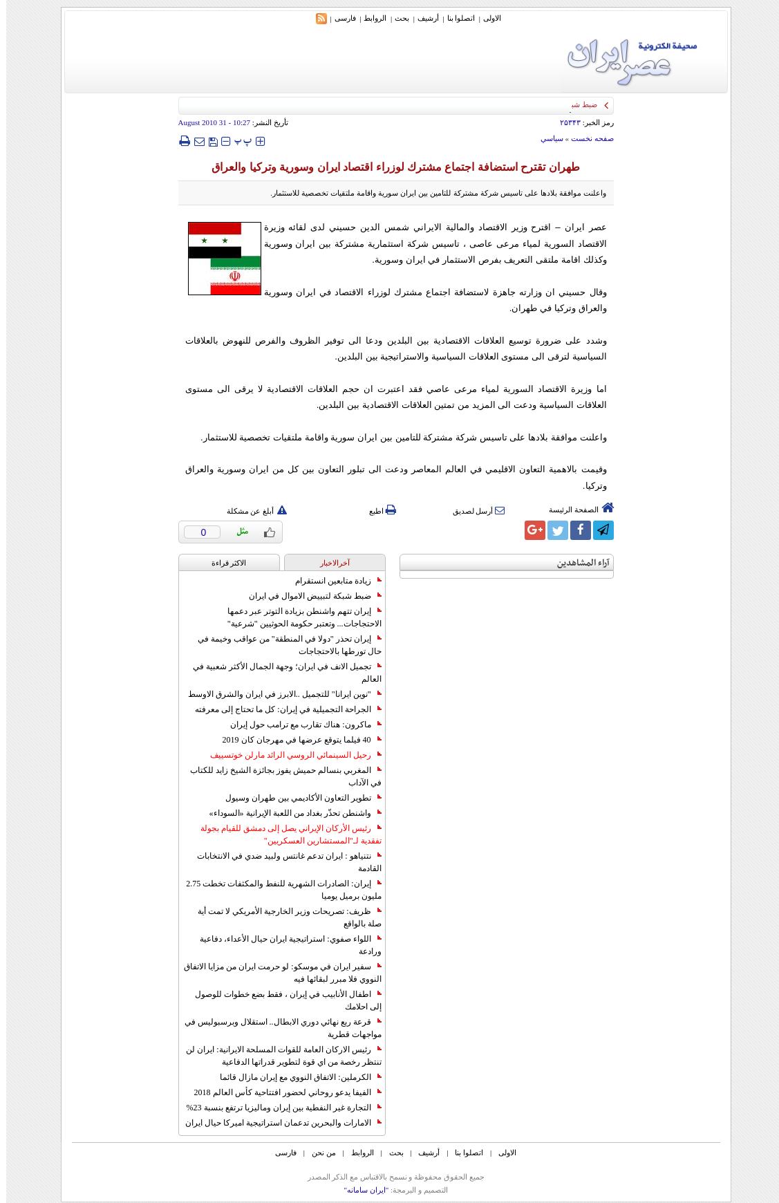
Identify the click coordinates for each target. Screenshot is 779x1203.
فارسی (339, 18)
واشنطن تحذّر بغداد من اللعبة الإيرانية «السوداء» (289, 813)
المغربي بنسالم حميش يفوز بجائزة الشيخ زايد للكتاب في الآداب (279, 776)
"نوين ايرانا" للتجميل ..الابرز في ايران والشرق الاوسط (278, 694)
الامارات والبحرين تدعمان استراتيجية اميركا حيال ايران (277, 1123)
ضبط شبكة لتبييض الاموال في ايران (309, 596)
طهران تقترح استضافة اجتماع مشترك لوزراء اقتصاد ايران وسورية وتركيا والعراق (389, 167)
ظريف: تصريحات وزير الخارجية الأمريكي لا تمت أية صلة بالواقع (283, 917)
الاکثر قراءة (223, 563)
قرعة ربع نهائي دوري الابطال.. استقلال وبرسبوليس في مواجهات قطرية (276, 1028)
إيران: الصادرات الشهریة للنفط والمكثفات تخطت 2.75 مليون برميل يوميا (277, 890)
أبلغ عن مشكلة (250, 511)
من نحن (318, 1152)
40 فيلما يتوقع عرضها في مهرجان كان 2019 (295, 740)
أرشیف (422, 18)
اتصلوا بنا (455, 18)
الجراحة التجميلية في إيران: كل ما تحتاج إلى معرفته (282, 709)
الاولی (486, 18)
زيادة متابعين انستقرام (332, 581)
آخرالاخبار (329, 563)
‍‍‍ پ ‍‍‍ (237, 140)
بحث (395, 18)
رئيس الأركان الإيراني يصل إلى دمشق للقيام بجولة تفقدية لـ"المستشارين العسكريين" (284, 834)
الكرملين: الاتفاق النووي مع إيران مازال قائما (294, 1077)
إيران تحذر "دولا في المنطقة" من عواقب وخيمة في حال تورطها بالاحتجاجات (283, 645)
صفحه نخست (586, 138)
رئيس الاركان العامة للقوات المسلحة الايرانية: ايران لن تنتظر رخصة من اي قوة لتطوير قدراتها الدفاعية (277, 1056)
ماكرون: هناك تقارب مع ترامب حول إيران (299, 724)
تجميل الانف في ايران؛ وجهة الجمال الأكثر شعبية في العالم (281, 673)
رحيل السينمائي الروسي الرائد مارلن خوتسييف (289, 755)
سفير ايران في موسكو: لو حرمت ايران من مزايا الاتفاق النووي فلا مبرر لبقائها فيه (276, 973)
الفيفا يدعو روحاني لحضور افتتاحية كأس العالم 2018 (281, 1092)
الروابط (368, 18)
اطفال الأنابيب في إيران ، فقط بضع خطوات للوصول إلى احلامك (282, 1000)
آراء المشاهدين (577, 563)
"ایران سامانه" (359, 1190)
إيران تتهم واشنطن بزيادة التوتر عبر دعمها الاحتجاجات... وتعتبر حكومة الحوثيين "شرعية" (298, 617)
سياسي (545, 138)
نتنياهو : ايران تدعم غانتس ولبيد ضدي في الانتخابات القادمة (283, 862)
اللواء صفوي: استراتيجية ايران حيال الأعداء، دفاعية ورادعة (284, 945)
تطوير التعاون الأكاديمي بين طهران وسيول (297, 798)
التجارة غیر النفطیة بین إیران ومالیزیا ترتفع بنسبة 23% (277, 1107)
